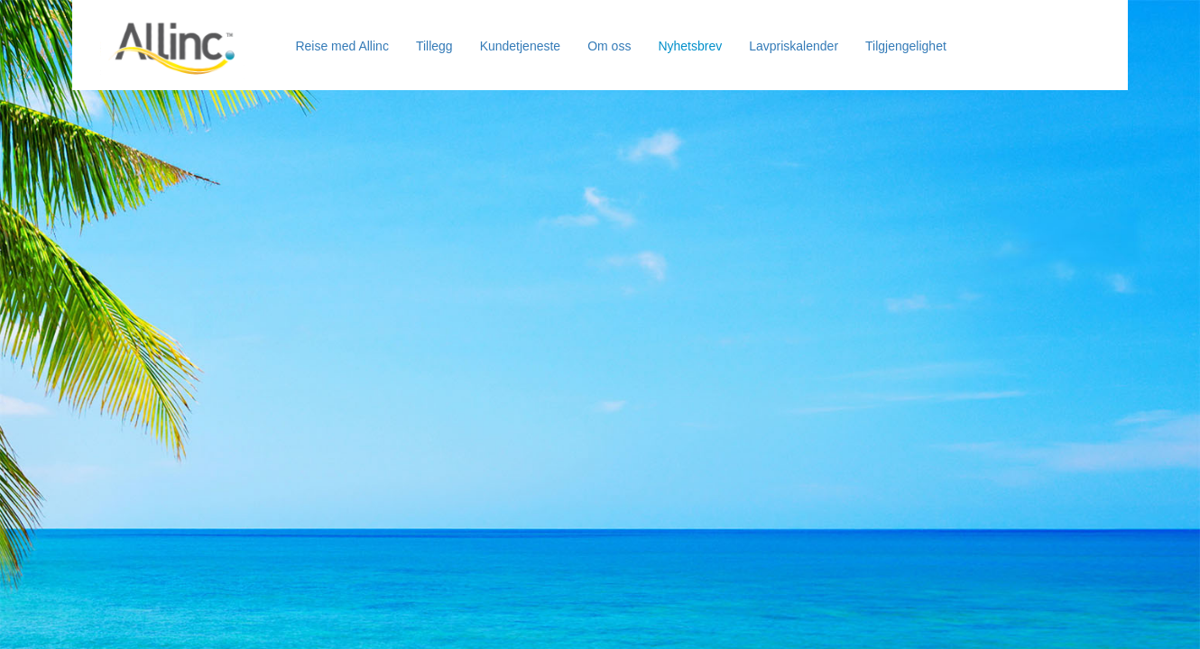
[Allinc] (172, 23)
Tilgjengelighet (905, 46)
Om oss (609, 46)
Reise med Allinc (342, 46)
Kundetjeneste (520, 46)
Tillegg (434, 46)
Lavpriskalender (793, 46)
